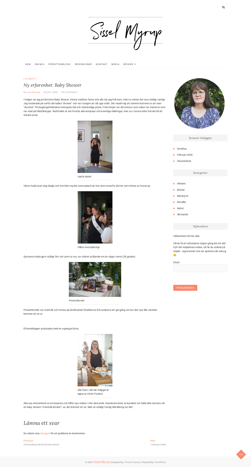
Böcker (128, 64)
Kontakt (101, 64)
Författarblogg (59, 64)
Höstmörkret (184, 161)
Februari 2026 (185, 154)
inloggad (45, 433)
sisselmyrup (33, 92)
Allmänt (30, 79)
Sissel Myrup (101, 462)
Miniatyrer (182, 196)
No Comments (69, 92)
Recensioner (83, 64)
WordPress (160, 462)
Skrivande (182, 214)
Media (115, 64)
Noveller (181, 202)
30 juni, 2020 (51, 92)
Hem (28, 64)
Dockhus (182, 148)
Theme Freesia (132, 462)
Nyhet (180, 208)
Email (176, 262)
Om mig (39, 64)
